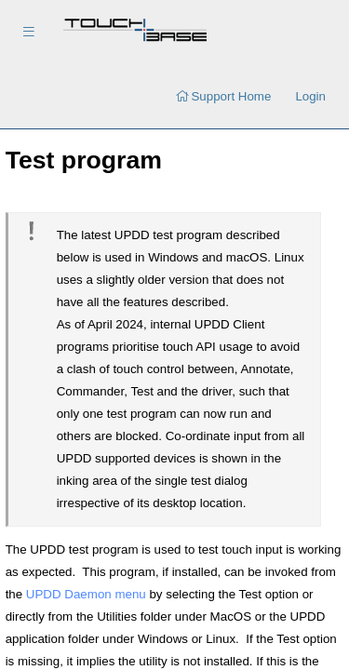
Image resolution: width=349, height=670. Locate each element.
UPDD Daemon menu (86, 594)
